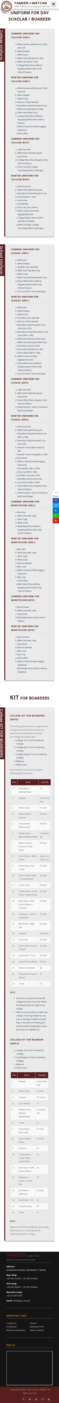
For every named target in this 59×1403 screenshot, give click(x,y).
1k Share (55, 494)
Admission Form (37, 1326)
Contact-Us (11, 1323)
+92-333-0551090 (14, 1295)
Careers (33, 1323)
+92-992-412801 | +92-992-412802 (21, 1278)
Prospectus (11, 1326)
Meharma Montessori (15, 1330)
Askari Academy (37, 1330)
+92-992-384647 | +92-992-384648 (21, 1287)
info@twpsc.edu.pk (21, 1300)
